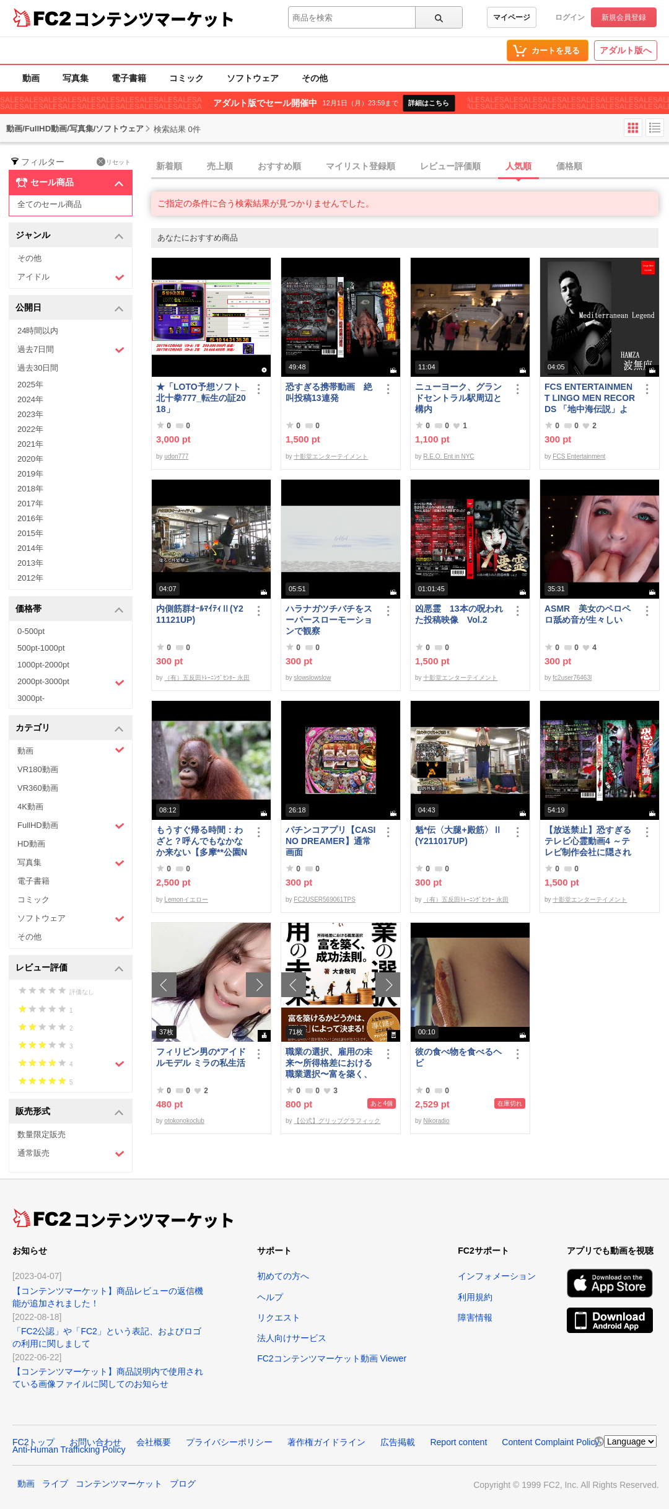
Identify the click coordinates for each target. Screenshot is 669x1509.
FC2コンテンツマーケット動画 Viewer (331, 1358)
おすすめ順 (279, 166)
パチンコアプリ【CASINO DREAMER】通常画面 (330, 841)
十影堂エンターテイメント (331, 456)
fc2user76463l (572, 677)
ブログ (183, 1484)
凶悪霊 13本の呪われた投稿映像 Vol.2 (459, 614)
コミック (186, 78)
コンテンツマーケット (154, 18)
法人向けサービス (291, 1338)
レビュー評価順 (450, 166)
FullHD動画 (71, 825)
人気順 (518, 166)
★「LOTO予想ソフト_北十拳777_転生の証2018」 (201, 398)
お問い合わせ (95, 1442)
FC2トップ (33, 1442)
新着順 (169, 166)
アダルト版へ (626, 50)
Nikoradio (436, 1120)
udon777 (176, 456)
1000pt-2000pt (43, 664)
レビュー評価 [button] (69, 968)
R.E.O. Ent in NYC (448, 456)
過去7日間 (71, 350)
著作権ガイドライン (326, 1442)
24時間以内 (37, 330)
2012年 (30, 578)
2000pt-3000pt (71, 682)
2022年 (30, 429)
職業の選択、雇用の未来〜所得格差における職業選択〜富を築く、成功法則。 (329, 1063)
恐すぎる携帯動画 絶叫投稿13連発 (329, 392)
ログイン (570, 17)
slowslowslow (312, 677)
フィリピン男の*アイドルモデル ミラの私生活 (201, 1057)
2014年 (30, 548)
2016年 (30, 518)
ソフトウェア (253, 78)
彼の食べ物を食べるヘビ (458, 1057)
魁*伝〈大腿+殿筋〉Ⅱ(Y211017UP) (458, 835)
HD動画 (31, 843)
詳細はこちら (428, 103)
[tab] (410, 166)
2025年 (30, 384)
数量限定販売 (41, 1134)
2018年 (30, 488)
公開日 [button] (69, 308)
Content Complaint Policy (550, 1442)
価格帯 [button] (69, 609)
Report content (458, 1442)
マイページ (511, 17)
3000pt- (31, 698)
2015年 (30, 533)
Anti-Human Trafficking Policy (69, 1449)
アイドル (71, 277)
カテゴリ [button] (69, 728)
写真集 (76, 78)
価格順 (569, 166)
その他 (315, 78)
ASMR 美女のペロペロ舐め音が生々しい (587, 614)
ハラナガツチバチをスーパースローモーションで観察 (329, 620)
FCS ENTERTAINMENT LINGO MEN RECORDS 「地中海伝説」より (589, 398)
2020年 (30, 459)
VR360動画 (37, 788)
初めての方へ (283, 1276)
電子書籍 (129, 78)
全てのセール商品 (49, 204)
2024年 (30, 399)
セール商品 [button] (69, 183)
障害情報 (475, 1317)
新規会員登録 (623, 17)
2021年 (30, 444)
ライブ (55, 1484)
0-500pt (31, 631)
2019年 (30, 473)
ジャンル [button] (69, 236)
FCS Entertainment (579, 456)
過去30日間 (37, 367)
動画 (31, 78)
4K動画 (30, 806)
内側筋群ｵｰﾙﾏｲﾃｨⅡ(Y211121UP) (199, 614)
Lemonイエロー (186, 899)
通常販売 (71, 1153)
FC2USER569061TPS (325, 899)
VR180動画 (37, 769)
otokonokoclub (184, 1120)
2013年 (30, 563)
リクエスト (278, 1317)
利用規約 (475, 1297)
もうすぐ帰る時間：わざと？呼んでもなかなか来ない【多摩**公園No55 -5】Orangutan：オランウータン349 (201, 841)
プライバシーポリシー (229, 1442)
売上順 (220, 166)
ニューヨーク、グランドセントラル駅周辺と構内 (458, 398)
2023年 (30, 414)
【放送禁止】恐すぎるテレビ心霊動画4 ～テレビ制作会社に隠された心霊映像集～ (587, 841)
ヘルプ (270, 1297)
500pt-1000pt (41, 648)
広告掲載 (397, 1442)
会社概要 (153, 1442)
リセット (114, 161)
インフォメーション (497, 1276)
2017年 (30, 503)
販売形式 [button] (69, 1112)
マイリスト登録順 (360, 166)
